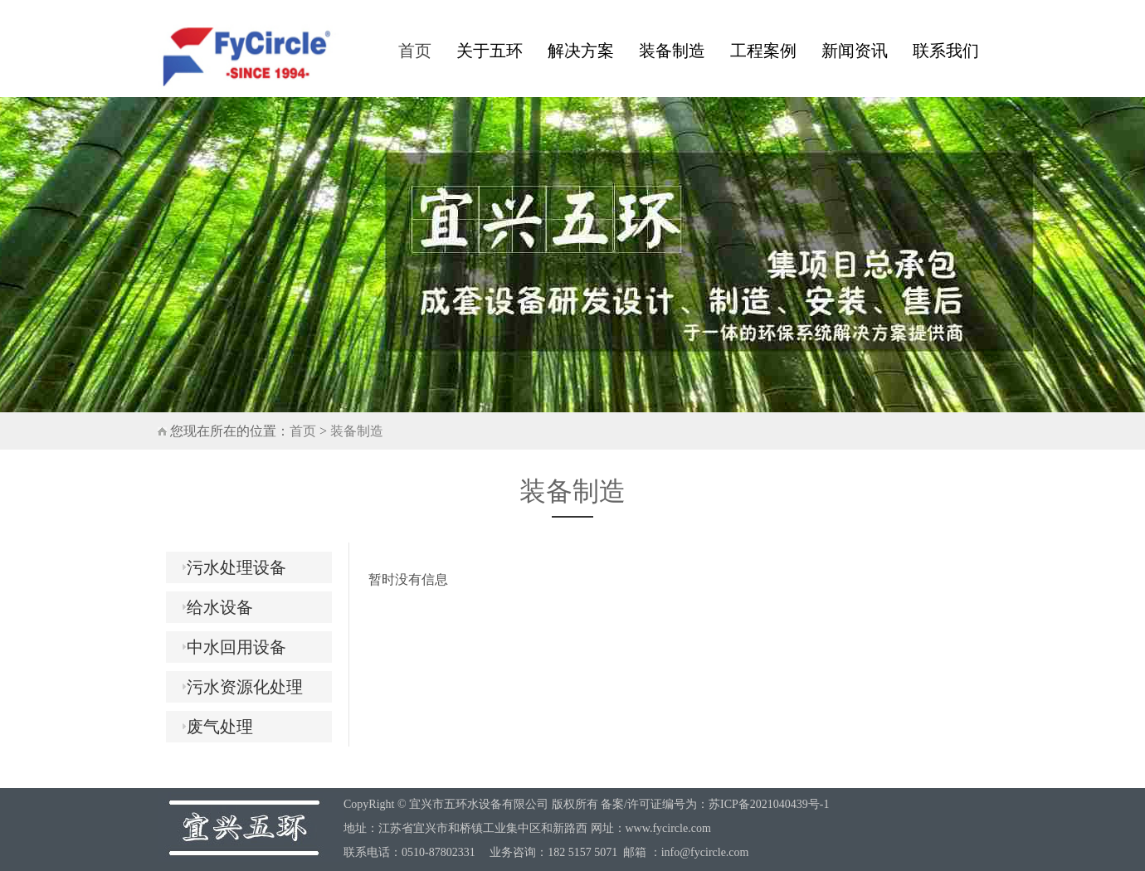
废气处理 (213, 727)
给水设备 (213, 607)
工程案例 (763, 50)
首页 (414, 50)
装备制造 (672, 50)
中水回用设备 (230, 647)
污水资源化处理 (238, 687)
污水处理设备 (230, 567)
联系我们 (946, 50)
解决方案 (581, 50)
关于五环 (489, 50)
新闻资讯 (854, 50)
